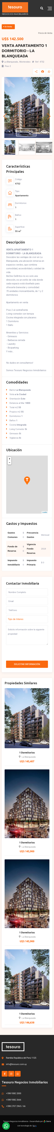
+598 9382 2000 (13, 1093)
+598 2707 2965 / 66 (15, 1106)
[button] (5, 116)
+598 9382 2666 (13, 1099)
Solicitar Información (27, 664)
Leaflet (44, 512)
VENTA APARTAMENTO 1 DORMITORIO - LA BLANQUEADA (24, 50)
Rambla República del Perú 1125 (21, 1058)
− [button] (9, 462)
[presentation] (28, 653)
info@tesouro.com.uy (16, 1064)
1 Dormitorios (27, 752)
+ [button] (9, 459)
